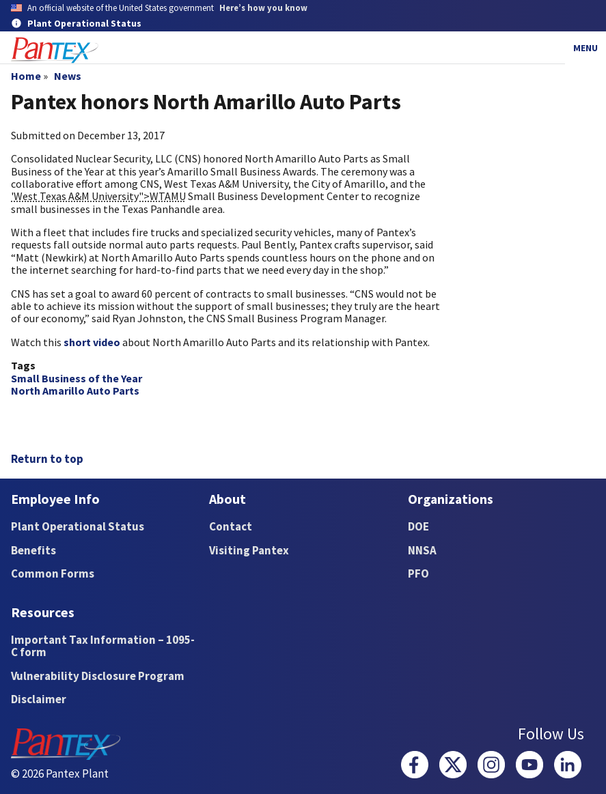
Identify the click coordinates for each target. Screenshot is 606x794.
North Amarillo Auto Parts (75, 390)
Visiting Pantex (249, 550)
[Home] (54, 50)
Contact (230, 526)
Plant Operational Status (77, 526)
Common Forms (52, 573)
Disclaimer (38, 699)
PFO (418, 573)
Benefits (33, 550)
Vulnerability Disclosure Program (97, 675)
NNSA (422, 550)
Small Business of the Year (76, 378)
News (67, 76)
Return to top (47, 458)
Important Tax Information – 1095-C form (103, 646)
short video (92, 342)
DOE (418, 526)
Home (26, 76)
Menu (585, 48)
